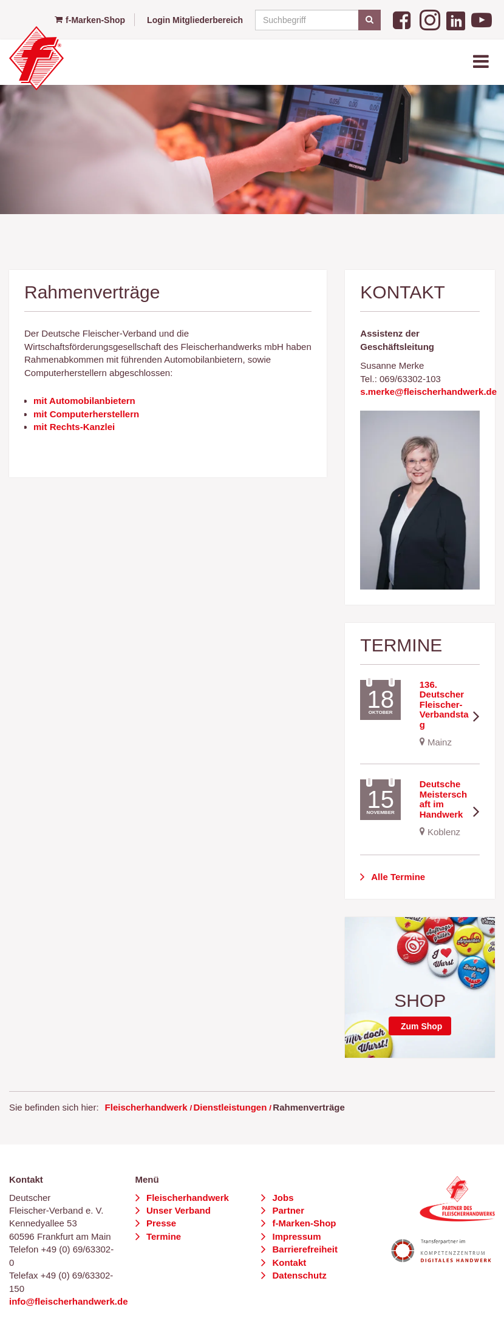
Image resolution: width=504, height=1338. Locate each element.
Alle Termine (397, 877)
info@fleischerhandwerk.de (68, 1301)
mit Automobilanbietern (84, 400)
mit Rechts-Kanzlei (74, 427)
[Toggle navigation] (482, 62)
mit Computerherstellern (86, 414)
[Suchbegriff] (316, 20)
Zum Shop (421, 1026)
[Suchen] (369, 20)
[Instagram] (430, 19)
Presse (160, 1223)
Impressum (295, 1236)
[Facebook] (403, 19)
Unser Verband (177, 1210)
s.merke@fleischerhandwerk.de (428, 391)
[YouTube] (481, 19)
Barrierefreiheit (304, 1249)
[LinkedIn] (455, 19)
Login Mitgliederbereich (195, 20)
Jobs (281, 1197)
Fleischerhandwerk (146, 1107)
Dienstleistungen (230, 1107)
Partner (287, 1210)
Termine (162, 1236)
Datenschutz (298, 1275)
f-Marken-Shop (90, 20)
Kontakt (288, 1262)
